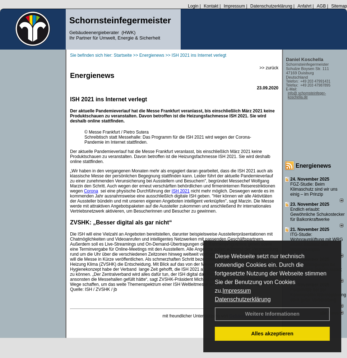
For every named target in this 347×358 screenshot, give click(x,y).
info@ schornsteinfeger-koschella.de (307, 95)
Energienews (313, 166)
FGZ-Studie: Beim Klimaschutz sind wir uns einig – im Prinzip (313, 189)
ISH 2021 (181, 191)
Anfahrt (304, 6)
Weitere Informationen (272, 314)
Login (193, 6)
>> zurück (268, 67)
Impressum (236, 291)
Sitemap (339, 6)
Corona (91, 191)
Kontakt (211, 6)
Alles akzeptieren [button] (272, 333)
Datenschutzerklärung (243, 299)
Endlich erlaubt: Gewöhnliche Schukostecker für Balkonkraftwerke (317, 214)
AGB (321, 6)
